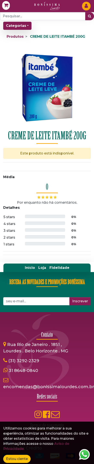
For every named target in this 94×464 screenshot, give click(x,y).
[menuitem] (30, 268)
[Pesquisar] (89, 16)
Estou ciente (17, 459)
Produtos (15, 37)
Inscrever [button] (80, 301)
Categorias (16, 26)
